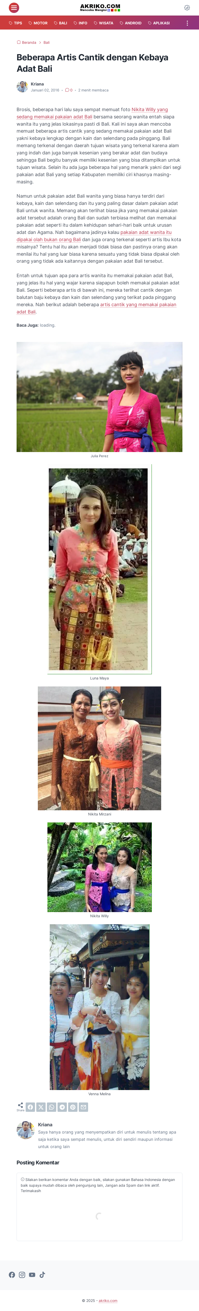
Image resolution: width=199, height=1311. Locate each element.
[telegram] (62, 1107)
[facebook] (30, 1107)
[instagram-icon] (22, 1275)
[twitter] (41, 1107)
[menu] (14, 8)
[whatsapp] (51, 1107)
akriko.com (108, 1300)
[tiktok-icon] (42, 1275)
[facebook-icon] (12, 1275)
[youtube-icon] (32, 1275)
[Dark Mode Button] (187, 8)
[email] (83, 1107)
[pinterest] (72, 1107)
